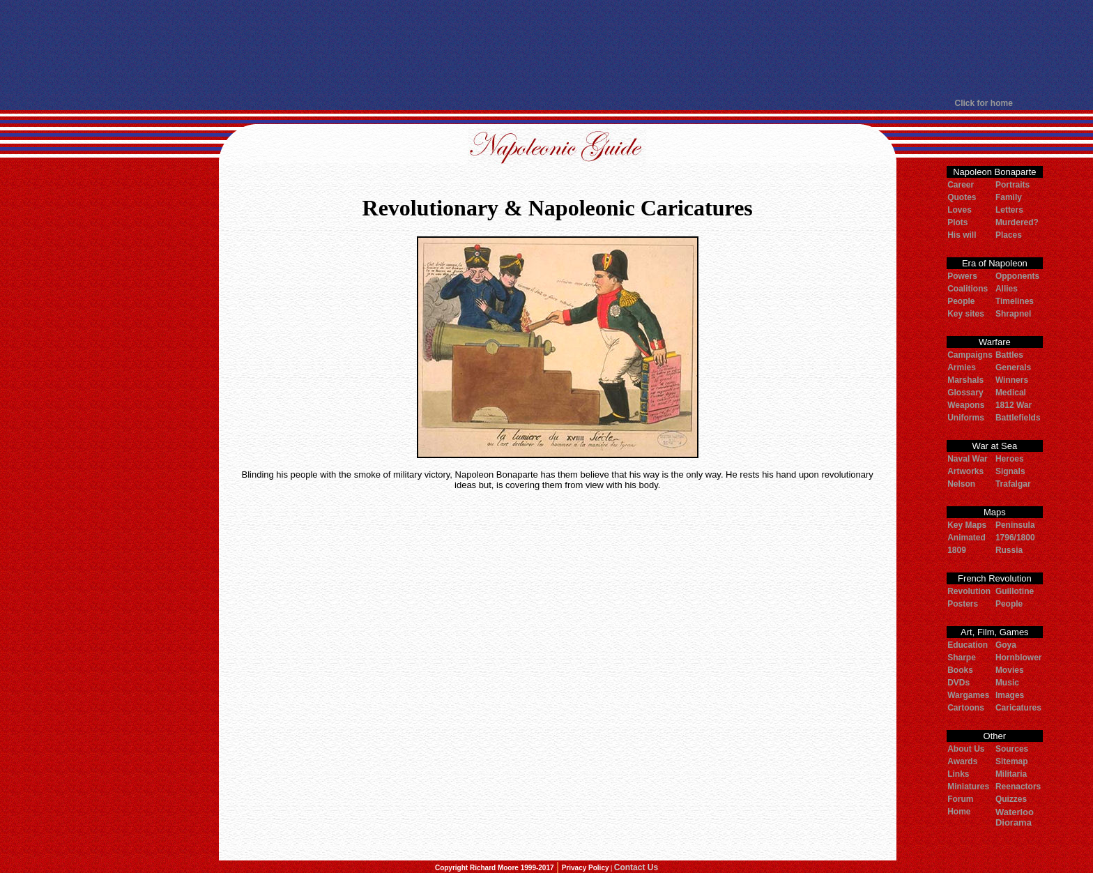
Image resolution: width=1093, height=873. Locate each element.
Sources (1011, 749)
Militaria (1011, 774)
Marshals (965, 380)
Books (960, 670)
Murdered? (1017, 222)
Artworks (965, 471)
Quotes (961, 197)
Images (1009, 695)
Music (1007, 683)
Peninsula (1015, 525)
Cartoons (965, 708)
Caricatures (1018, 708)
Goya (1005, 645)
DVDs (958, 683)
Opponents (1017, 276)
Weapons (965, 405)
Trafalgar (1013, 484)
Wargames (968, 695)
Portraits (1012, 185)
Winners (1011, 380)
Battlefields (1018, 418)
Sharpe (961, 657)
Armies (961, 367)
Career (960, 185)
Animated (966, 537)
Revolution (969, 591)
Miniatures (968, 786)
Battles (1009, 355)
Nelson (961, 484)
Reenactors (1018, 786)
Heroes (1009, 459)
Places (1008, 235)
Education (967, 645)
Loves (959, 210)
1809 (956, 550)
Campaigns (970, 355)
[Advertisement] (546, 49)
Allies (1006, 289)
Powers (962, 276)
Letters (1009, 210)
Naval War (967, 459)
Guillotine (1014, 591)
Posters (962, 604)
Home (958, 812)
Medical (1010, 392)
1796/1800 (1015, 537)
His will (961, 235)
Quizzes (1011, 799)
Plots (957, 222)
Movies (1009, 670)
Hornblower (1018, 657)
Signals (1010, 471)
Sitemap (1011, 761)
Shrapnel (1013, 314)
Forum (960, 799)
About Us (965, 749)
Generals (1013, 367)
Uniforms (965, 418)
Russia (1009, 550)
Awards (962, 761)
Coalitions (967, 289)
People (960, 301)
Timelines (1014, 301)
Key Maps (966, 525)
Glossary (965, 392)
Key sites (965, 314)
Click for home (984, 103)
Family (1008, 197)
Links (958, 774)
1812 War (1013, 405)
